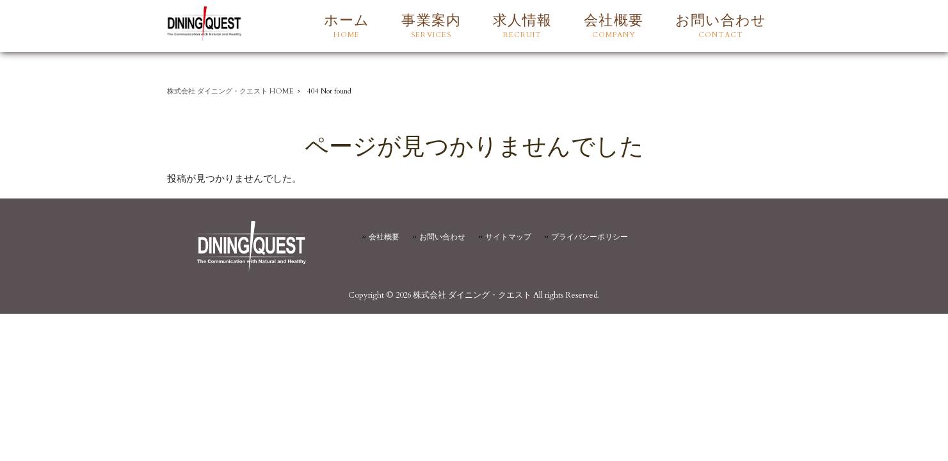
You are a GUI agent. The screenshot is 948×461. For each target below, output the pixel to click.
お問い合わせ (442, 237)
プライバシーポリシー (589, 237)
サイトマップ (508, 237)
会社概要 (384, 237)
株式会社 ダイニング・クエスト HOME (230, 91)
